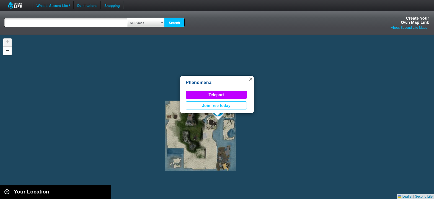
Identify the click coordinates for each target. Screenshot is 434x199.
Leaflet (405, 196)
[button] (250, 79)
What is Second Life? (53, 5)
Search (174, 23)
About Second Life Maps (409, 28)
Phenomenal (199, 82)
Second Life (18, 5)
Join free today (216, 105)
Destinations (87, 5)
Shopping (112, 5)
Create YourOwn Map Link (415, 20)
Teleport (216, 95)
